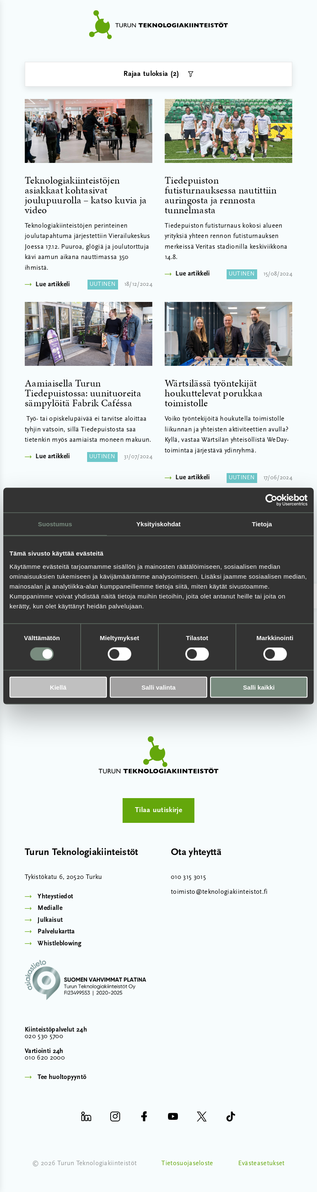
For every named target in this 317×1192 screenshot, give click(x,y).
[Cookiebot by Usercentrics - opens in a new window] (271, 500)
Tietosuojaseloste (187, 1163)
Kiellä (58, 686)
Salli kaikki (259, 686)
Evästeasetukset (261, 1163)
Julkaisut (50, 920)
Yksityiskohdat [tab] (158, 524)
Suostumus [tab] (55, 524)
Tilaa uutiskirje (158, 810)
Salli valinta (159, 686)
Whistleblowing (59, 943)
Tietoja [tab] (262, 524)
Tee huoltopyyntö (62, 1077)
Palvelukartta (56, 931)
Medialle (50, 908)
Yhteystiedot (55, 896)
